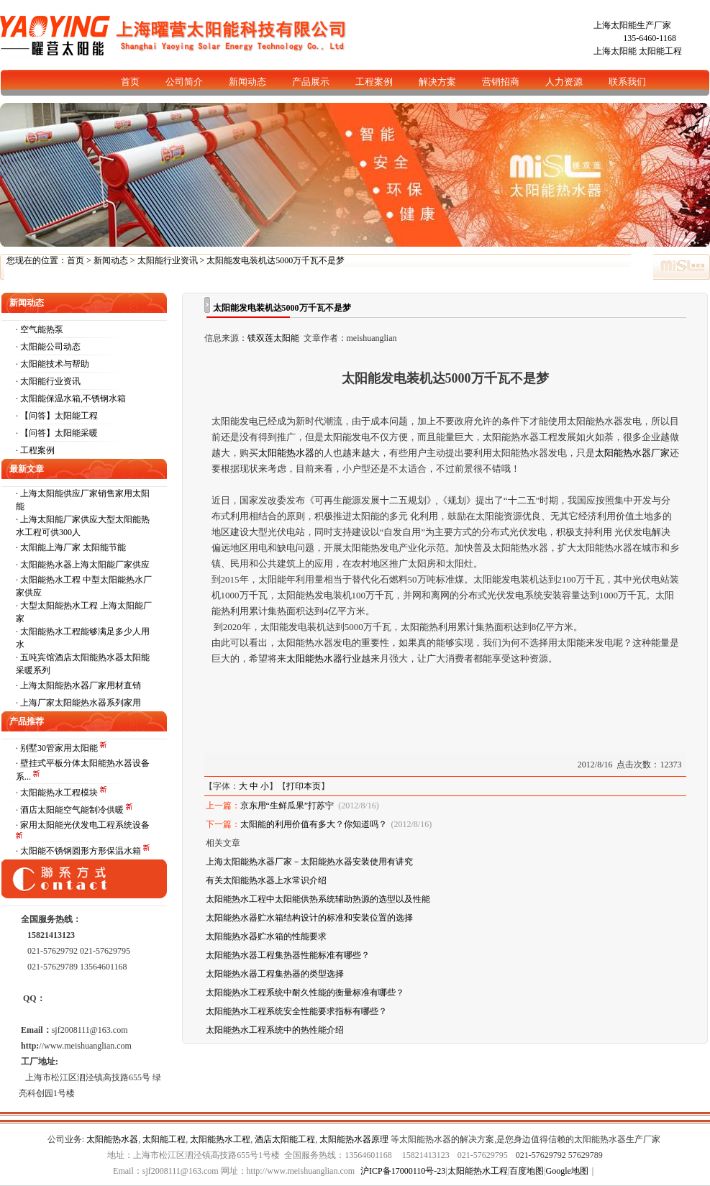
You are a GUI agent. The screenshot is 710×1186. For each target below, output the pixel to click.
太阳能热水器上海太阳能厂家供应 (85, 565)
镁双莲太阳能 (273, 338)
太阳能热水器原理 (353, 1139)
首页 (75, 260)
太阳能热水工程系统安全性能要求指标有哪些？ (296, 1011)
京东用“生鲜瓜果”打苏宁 (287, 805)
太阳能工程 (660, 51)
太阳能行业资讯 (167, 260)
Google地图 (567, 1171)
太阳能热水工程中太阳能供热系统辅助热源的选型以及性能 (318, 899)
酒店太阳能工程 (285, 1139)
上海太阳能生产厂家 (632, 25)
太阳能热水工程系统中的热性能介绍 (275, 1030)
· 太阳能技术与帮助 (52, 364)
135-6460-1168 (649, 38)
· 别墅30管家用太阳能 (58, 748)
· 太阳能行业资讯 (48, 381)
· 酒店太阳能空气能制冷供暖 (71, 810)
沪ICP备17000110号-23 (402, 1171)
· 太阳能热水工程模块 (58, 793)
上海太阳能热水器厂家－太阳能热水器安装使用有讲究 (309, 862)
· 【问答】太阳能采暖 (57, 433)
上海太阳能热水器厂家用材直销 (80, 685)
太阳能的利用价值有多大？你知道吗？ (313, 824)
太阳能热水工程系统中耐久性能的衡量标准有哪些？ (305, 992)
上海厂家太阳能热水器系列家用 (80, 703)
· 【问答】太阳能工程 (57, 416)
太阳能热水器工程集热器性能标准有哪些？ (288, 955)
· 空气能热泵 (39, 329)
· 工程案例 (35, 450)
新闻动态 (111, 260)
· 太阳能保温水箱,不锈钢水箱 (71, 398)
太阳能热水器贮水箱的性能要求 (266, 936)
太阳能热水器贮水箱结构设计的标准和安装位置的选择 (309, 918)
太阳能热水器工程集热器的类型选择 (275, 974)
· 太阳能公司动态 (48, 347)
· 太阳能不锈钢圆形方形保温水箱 (79, 851)
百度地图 (526, 1171)
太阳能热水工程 (220, 1139)
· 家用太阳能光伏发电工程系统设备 (83, 825)
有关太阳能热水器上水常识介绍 (266, 880)
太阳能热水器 (112, 1139)
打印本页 (303, 786)
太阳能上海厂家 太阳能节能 (73, 547)
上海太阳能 (615, 51)
